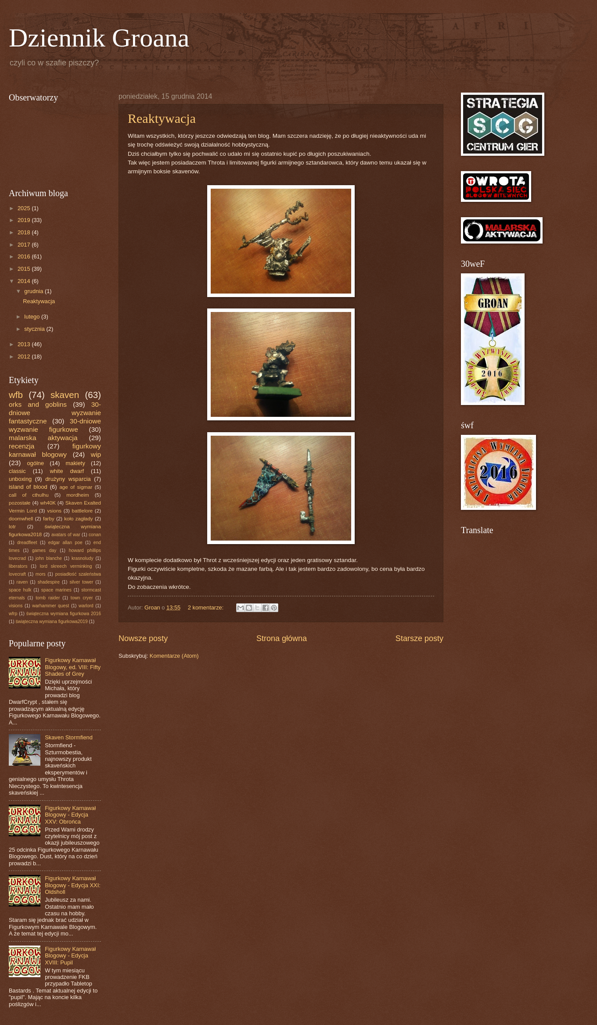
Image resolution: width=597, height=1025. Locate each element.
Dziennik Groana (99, 37)
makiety (75, 463)
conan (95, 534)
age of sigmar (75, 487)
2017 (25, 244)
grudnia (34, 291)
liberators (18, 566)
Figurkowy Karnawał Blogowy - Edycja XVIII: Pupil (70, 956)
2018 (25, 232)
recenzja (21, 446)
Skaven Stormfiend (69, 737)
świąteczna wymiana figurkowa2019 (51, 621)
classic (17, 471)
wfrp (13, 613)
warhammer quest (50, 605)
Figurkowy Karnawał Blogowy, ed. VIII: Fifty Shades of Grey (73, 667)
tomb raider (48, 597)
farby (48, 518)
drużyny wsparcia (67, 479)
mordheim (77, 495)
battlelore (82, 510)
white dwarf (67, 471)
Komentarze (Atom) (174, 655)
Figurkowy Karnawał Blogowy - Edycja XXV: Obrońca (70, 815)
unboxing (20, 479)
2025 (25, 208)
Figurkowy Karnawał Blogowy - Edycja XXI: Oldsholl (73, 885)
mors (41, 574)
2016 (25, 256)
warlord (86, 605)
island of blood (28, 487)
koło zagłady (78, 518)
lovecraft (17, 574)
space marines (56, 590)
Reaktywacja (162, 118)
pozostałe (20, 502)
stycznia (35, 329)
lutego (32, 316)
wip (96, 454)
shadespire (49, 582)
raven (22, 582)
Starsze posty (419, 638)
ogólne (35, 463)
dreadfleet (27, 542)
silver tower (81, 582)
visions (15, 605)
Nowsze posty (143, 638)
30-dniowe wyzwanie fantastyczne (55, 413)
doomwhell (21, 518)
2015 (25, 268)
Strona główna (281, 638)
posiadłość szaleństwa (78, 574)
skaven (64, 395)
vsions (54, 510)
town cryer (82, 597)
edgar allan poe (65, 542)
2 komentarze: (206, 607)
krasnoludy (83, 558)
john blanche (49, 558)
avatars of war (65, 534)
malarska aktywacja (43, 437)
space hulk (20, 590)
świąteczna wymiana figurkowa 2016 (63, 613)
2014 (25, 281)
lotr (12, 526)
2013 (25, 344)
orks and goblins (38, 404)
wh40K (48, 502)
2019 (25, 220)
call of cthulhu (29, 495)
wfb (16, 395)
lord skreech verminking (66, 566)
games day (44, 550)
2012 (25, 356)
